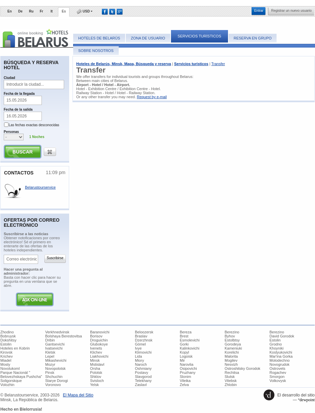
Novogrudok (279, 364)
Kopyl (184, 352)
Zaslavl (141, 385)
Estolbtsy (232, 340)
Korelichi (232, 352)
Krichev (6, 356)
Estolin (275, 340)
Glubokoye (99, 344)
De (20, 11)
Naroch (141, 364)
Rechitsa (232, 372)
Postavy (141, 372)
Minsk (95, 360)
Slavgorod (143, 377)
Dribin (50, 340)
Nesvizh (231, 364)
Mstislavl (97, 364)
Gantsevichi (54, 344)
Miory (139, 360)
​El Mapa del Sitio (78, 395)
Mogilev (231, 360)
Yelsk (94, 385)
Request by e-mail (152, 97)
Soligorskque (11, 381)
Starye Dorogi (56, 381)
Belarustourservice (40, 187)
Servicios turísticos (199, 36)
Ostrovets (277, 368)
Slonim (185, 377)
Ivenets (96, 348)
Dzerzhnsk (143, 340)
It (52, 11)
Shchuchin (53, 377)
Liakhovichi (99, 356)
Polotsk (96, 372)
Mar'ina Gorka (281, 356)
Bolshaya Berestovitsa (63, 336)
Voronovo (53, 385)
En (9, 11)
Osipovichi (188, 368)
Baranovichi (99, 332)
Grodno (275, 344)
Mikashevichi (55, 360)
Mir (182, 360)
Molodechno (279, 360)
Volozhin (7, 385)
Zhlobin (231, 385)
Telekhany (143, 381)
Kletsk (50, 352)
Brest (184, 336)
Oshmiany (143, 368)
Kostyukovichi (280, 352)
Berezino (232, 332)
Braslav (141, 336)
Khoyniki (276, 348)
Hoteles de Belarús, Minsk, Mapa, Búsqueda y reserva (123, 64)
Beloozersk (144, 332)
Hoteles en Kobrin (15, 348)
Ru (31, 11)
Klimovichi (143, 352)
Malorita (231, 356)
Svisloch (97, 381)
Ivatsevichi (53, 348)
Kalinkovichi (189, 348)
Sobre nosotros (96, 51)
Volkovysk (277, 381)
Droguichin (99, 340)
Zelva (184, 385)
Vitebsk (231, 381)
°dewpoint (306, 399)
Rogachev (277, 372)
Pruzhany (187, 372)
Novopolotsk (55, 368)
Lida (138, 356)
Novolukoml (10, 368)
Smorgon (277, 377)
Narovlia (186, 364)
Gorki (184, 344)
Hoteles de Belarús (99, 38)
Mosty (5, 364)
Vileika (185, 381)
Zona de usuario (148, 38)
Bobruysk (8, 336)
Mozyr (50, 364)
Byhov (230, 336)
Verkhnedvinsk (57, 332)
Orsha (95, 368)
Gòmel (140, 344)
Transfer (218, 64)
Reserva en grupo (253, 38)
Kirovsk (6, 352)
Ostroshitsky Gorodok (242, 368)
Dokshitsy (8, 340)
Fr (41, 11)
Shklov (95, 377)
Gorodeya (233, 344)
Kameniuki (233, 348)
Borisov (96, 336)
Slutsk (230, 377)
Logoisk (186, 356)
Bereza (186, 332)
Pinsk (49, 372)
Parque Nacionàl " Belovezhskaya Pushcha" (21, 374)
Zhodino (7, 332)
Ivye (138, 348)
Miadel (5, 360)
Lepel (49, 356)
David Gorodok (281, 336)
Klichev (96, 352)
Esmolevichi (190, 340)
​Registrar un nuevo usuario (291, 10)
